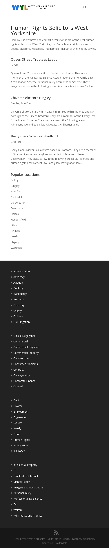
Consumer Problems (25, 364)
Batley (14, 180)
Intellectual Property (25, 465)
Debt (16, 400)
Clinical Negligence (24, 335)
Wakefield (16, 247)
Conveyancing (21, 375)
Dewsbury (17, 208)
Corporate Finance (24, 381)
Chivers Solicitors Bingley (31, 98)
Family (17, 428)
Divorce (18, 406)
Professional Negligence (27, 498)
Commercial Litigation (26, 347)
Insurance (19, 451)
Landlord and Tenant (25, 476)
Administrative (21, 271)
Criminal (18, 386)
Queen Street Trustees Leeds (34, 59)
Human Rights (21, 439)
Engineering (20, 417)
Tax (15, 504)
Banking (18, 288)
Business (18, 299)
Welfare (18, 510)
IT (14, 470)
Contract (18, 369)
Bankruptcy (20, 293)
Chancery (18, 305)
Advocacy (19, 277)
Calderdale (17, 197)
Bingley (15, 103)
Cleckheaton (18, 202)
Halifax (15, 214)
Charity (17, 310)
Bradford (26, 103)
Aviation (18, 282)
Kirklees (15, 230)
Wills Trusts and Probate (27, 515)
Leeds (14, 65)
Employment (20, 411)
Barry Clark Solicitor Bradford (34, 136)
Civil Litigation (21, 322)
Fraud (16, 434)
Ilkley (14, 225)
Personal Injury (22, 493)
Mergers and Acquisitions (28, 487)
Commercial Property (26, 352)
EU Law (17, 422)
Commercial (20, 341)
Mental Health (21, 481)
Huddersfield (18, 219)
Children (18, 316)
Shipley (15, 242)
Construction (21, 358)
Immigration (20, 445)
